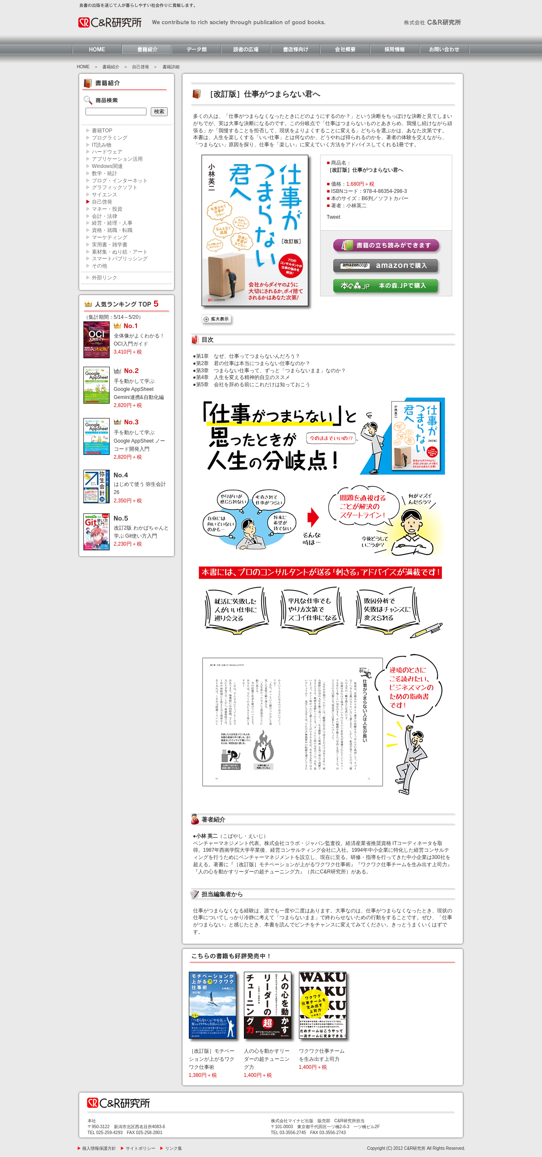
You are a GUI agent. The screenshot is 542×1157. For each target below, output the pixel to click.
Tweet (333, 217)
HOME (83, 66)
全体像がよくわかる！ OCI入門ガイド (142, 344)
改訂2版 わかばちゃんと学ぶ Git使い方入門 (141, 536)
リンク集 (171, 1148)
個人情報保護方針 (96, 1148)
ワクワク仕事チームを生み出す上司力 (322, 1059)
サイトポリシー (137, 1148)
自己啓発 (140, 66)
